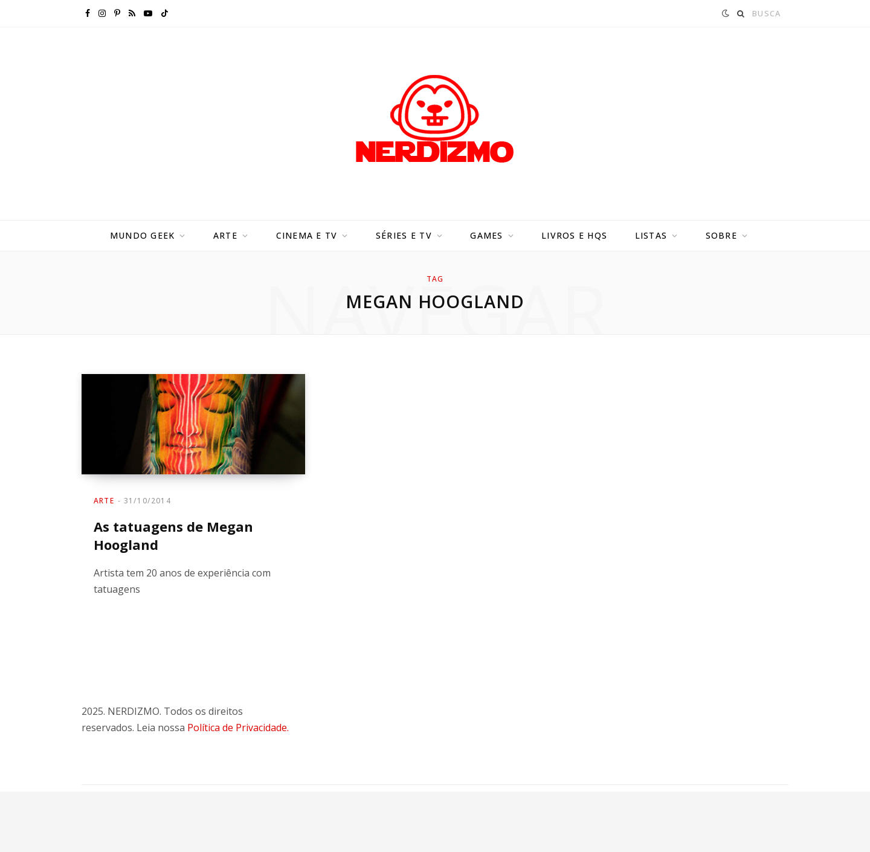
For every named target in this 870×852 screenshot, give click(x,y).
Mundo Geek (142, 235)
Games (486, 235)
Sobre (721, 235)
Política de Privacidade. (238, 727)
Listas (651, 235)
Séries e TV (404, 235)
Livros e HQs (574, 235)
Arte (225, 235)
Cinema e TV (307, 235)
